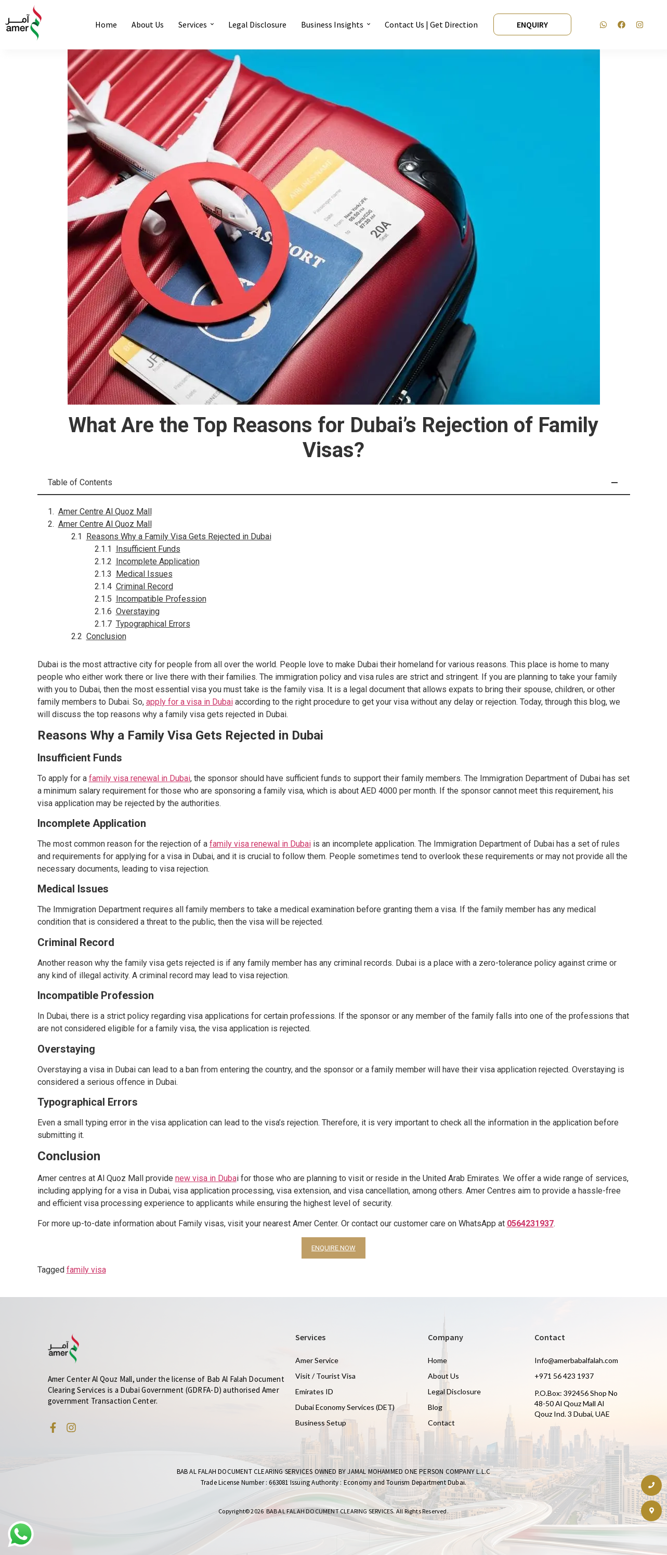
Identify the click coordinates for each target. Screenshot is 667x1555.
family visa (86, 1270)
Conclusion (106, 636)
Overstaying (138, 611)
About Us (443, 1375)
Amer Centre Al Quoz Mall (105, 511)
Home (437, 1360)
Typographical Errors (153, 624)
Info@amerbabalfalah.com (576, 1360)
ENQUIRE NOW (333, 1248)
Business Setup (320, 1422)
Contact (441, 1422)
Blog (435, 1407)
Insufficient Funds (148, 549)
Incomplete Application (158, 561)
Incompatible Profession (161, 599)
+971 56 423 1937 (564, 1375)
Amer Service (316, 1360)
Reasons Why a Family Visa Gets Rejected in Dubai (178, 536)
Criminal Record (144, 586)
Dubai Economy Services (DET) (345, 1407)
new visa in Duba (206, 1178)
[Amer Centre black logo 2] (23, 23)
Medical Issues (144, 574)
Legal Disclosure (454, 1391)
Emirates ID (314, 1391)
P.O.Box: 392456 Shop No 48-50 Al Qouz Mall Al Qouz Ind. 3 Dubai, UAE (576, 1403)
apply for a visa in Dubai (189, 702)
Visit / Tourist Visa (325, 1375)
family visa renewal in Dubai (139, 778)
